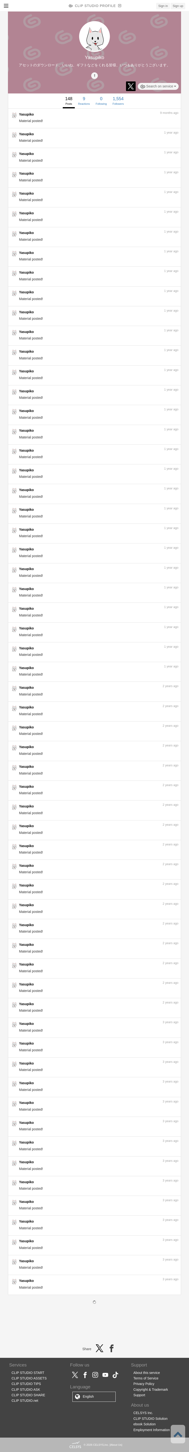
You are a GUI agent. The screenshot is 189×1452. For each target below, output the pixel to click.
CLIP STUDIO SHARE (28, 1395)
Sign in (163, 6)
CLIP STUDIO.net (25, 1401)
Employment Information (151, 1430)
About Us (115, 1444)
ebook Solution (144, 1424)
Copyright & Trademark (150, 1389)
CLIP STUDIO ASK (26, 1389)
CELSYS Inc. (143, 1413)
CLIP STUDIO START (28, 1373)
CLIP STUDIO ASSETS (29, 1378)
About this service (146, 1373)
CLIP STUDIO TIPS (26, 1384)
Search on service (158, 86)
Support (139, 1395)
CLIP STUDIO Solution (150, 1419)
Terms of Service (145, 1378)
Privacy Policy (143, 1384)
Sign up (178, 6)
